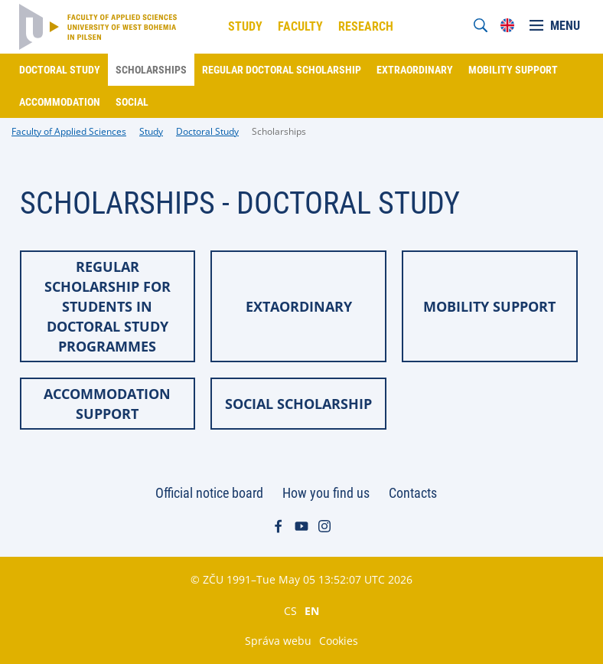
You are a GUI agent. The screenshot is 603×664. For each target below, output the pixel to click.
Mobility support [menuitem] (513, 70)
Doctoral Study (207, 131)
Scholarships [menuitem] (151, 70)
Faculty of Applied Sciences (68, 131)
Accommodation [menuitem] (59, 102)
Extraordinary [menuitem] (414, 70)
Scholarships (279, 131)
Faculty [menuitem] (300, 26)
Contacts (413, 493)
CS (290, 610)
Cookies (338, 640)
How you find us (326, 493)
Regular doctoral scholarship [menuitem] (281, 70)
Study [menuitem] (245, 26)
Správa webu (278, 640)
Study (151, 131)
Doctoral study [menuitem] (59, 70)
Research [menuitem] (365, 26)
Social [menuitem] (132, 102)
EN (312, 610)
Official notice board (209, 493)
